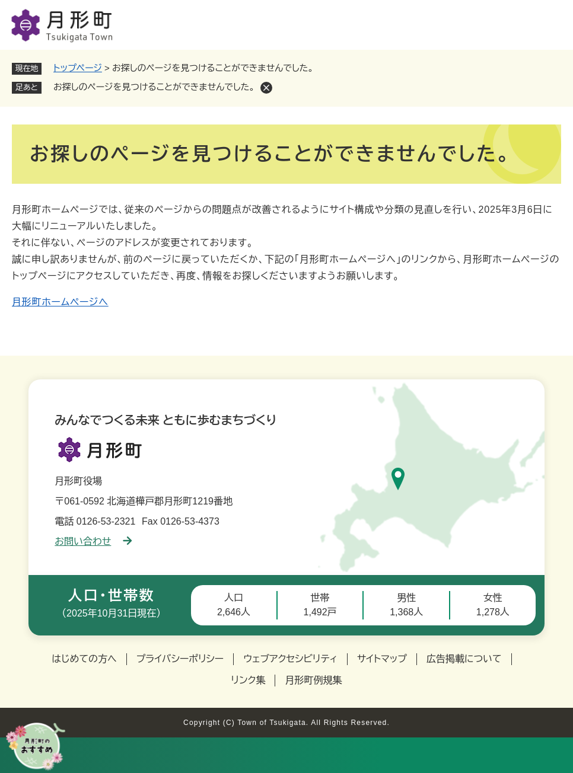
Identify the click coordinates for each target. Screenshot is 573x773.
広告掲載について (464, 659)
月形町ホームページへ (60, 302)
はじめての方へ (84, 659)
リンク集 (248, 680)
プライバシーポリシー (180, 659)
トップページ (77, 68)
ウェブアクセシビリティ (290, 659)
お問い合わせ (93, 541)
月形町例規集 (313, 680)
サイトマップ (382, 659)
